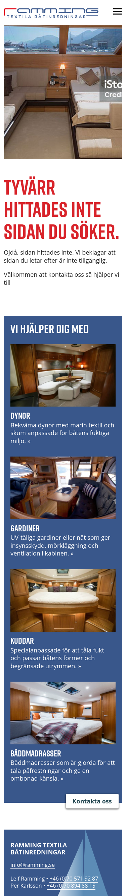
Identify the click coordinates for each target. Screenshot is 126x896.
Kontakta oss (92, 801)
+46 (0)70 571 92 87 (73, 878)
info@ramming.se (32, 864)
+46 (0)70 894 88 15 (71, 885)
